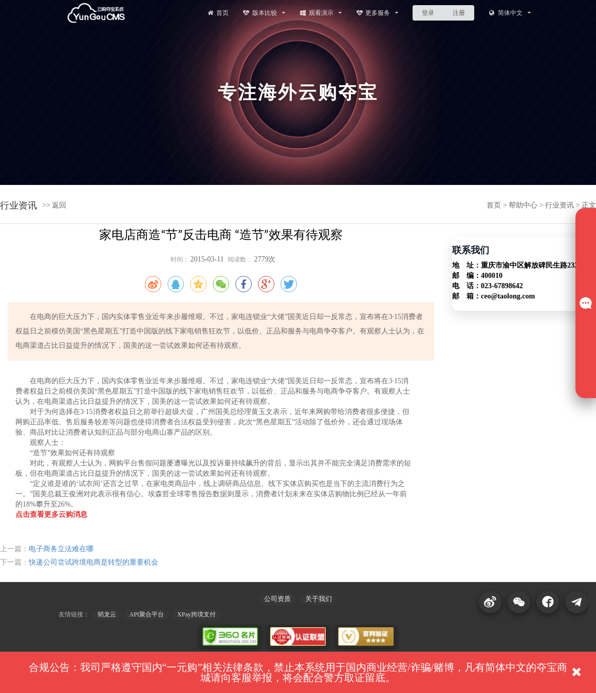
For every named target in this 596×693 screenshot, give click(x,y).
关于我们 (318, 599)
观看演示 (320, 12)
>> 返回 (54, 205)
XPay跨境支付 (196, 614)
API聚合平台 (146, 614)
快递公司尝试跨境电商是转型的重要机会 (93, 562)
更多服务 (377, 12)
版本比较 (264, 12)
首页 (217, 12)
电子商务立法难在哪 (61, 549)
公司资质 (277, 599)
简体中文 (509, 12)
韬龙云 (107, 614)
